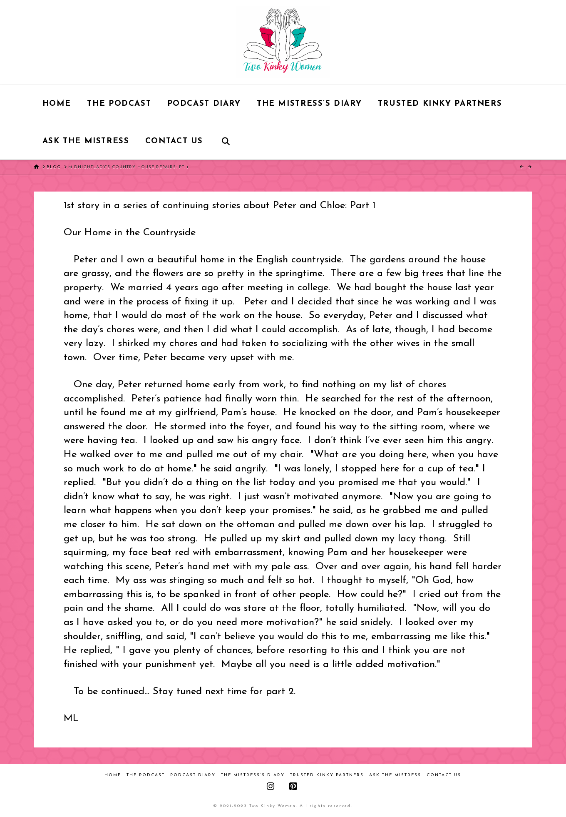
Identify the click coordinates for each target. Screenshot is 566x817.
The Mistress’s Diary (253, 775)
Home (112, 775)
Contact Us (444, 775)
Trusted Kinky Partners (327, 775)
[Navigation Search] (225, 140)
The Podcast (146, 775)
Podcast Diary (193, 775)
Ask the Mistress (395, 775)
